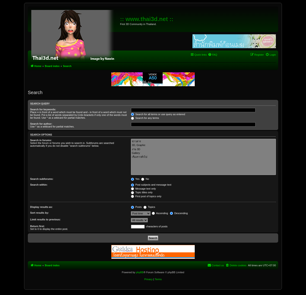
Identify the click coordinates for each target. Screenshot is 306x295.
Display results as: (41, 207)
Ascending (160, 213)
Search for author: (41, 123)
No (145, 179)
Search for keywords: (43, 109)
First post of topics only (146, 196)
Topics (149, 207)
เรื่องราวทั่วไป (203, 157)
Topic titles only (142, 192)
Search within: (39, 184)
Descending (179, 213)
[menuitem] (212, 54)
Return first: (37, 226)
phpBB (139, 272)
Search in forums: (41, 140)
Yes (135, 179)
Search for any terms (145, 118)
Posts (136, 207)
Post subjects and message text (151, 184)
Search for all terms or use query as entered (158, 114)
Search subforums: (41, 179)
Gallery (203, 153)
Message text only (143, 188)
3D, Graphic (203, 145)
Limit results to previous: (45, 219)
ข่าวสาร (203, 141)
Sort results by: (39, 212)
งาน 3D (203, 149)
